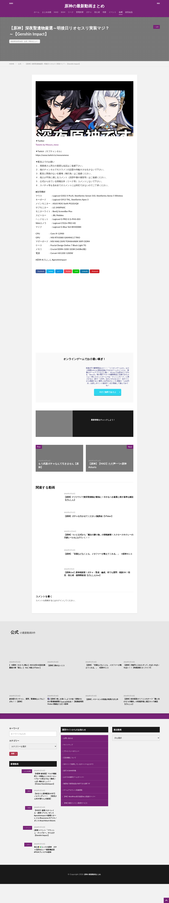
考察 (104, 12)
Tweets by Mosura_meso (47, 144)
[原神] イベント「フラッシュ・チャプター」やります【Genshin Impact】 (45, 850)
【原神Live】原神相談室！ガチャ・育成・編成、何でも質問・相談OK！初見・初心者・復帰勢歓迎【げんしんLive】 (98, 574)
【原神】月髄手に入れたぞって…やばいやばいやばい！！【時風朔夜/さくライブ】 (141, 668)
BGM (63, 12)
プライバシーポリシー (72, 757)
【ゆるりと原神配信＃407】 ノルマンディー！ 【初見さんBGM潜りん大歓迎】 (45, 808)
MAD (56, 12)
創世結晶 (129, 12)
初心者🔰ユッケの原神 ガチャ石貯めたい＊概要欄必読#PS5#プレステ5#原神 (45, 868)
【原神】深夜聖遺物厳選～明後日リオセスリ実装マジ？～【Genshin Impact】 (52, 64)
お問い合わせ (68, 743)
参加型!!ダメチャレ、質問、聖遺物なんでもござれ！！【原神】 (26, 704)
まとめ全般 (46, 12)
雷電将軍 (79, 12)
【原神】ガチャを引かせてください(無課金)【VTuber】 (93, 516)
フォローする (103, 423)
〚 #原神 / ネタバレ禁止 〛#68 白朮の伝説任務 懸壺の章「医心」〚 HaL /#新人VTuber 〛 (27, 668)
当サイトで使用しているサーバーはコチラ (80, 771)
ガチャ (89, 12)
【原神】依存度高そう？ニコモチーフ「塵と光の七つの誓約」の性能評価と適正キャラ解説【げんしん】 (141, 706)
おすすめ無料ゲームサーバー (75, 785)
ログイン (59, 600)
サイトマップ (68, 750)
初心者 (97, 12)
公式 (121, 12)
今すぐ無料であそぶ (107, 393)
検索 (12, 758)
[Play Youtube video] (84, 108)
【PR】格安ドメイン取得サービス (77, 812)
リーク (70, 12)
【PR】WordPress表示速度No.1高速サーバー (82, 805)
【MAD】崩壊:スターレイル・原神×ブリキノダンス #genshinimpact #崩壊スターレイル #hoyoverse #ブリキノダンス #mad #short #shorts (45, 830)
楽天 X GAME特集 (70, 778)
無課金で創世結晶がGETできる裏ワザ (79, 791)
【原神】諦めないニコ (57, 665)
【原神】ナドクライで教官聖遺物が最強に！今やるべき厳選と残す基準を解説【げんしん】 (98, 499)
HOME (11, 64)
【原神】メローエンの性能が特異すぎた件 (103, 704)
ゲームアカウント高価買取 (74, 798)
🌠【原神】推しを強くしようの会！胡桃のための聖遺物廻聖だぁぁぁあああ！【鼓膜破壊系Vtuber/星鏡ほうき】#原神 (65, 706)
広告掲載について (70, 764)
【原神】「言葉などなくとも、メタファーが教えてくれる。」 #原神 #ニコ (98, 555)
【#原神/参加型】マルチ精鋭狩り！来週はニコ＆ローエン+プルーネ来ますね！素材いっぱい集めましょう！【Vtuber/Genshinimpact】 (45, 786)
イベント (112, 12)
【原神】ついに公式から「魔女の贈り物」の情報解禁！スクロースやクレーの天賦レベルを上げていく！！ (98, 536)
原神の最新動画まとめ (84, 6)
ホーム (36, 12)
